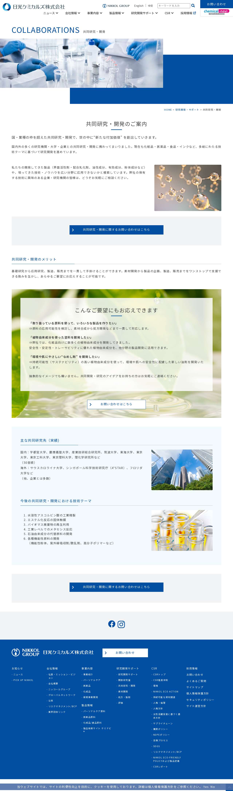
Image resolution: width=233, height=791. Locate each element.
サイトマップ (195, 687)
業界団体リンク (57, 711)
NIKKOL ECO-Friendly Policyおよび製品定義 (167, 759)
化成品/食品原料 (92, 722)
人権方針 (158, 708)
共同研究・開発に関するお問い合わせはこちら (116, 229)
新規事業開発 (90, 697)
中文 (150, 5)
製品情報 (115, 13)
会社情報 (71, 13)
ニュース (49, 13)
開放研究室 (124, 679)
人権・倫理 (159, 702)
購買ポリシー (160, 729)
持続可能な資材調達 (164, 697)
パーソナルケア (92, 679)
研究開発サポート (142, 13)
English (138, 5)
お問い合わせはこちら (116, 404)
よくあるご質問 (196, 681)
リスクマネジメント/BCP (62, 706)
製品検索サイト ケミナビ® (97, 730)
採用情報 (186, 13)
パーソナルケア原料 (94, 711)
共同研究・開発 (127, 685)
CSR (167, 13)
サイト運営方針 (196, 706)
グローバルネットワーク (62, 694)
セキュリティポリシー (200, 700)
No (212, 786)
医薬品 (87, 685)
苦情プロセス (160, 740)
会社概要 (53, 683)
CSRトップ (159, 674)
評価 (120, 702)
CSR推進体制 (160, 679)
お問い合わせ (216, 4)
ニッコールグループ (59, 689)
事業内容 (93, 13)
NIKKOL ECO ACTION (166, 691)
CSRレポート (160, 766)
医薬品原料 (89, 716)
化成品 (87, 691)
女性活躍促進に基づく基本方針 (167, 715)
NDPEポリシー (161, 734)
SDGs (156, 746)
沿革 (50, 700)
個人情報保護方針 (197, 693)
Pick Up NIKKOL (23, 679)
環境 (155, 685)
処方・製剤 (124, 697)
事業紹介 (88, 674)
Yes (206, 786)
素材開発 (123, 691)
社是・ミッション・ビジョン (62, 676)
